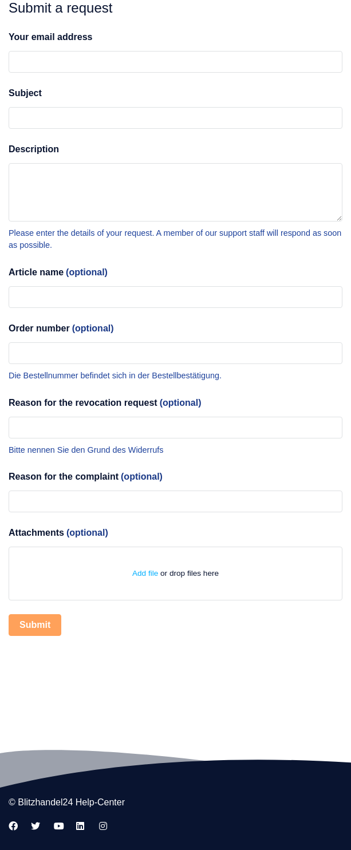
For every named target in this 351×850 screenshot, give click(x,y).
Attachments (58, 532)
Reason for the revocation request (105, 403)
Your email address (50, 37)
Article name (58, 272)
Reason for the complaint (86, 476)
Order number (61, 328)
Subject (25, 93)
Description (34, 149)
